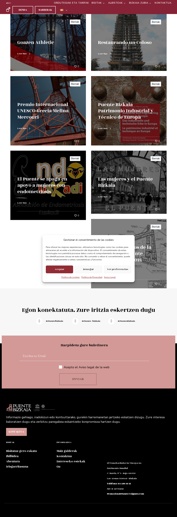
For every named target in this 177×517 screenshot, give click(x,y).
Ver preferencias (117, 269)
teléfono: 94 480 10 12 (119, 483)
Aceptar (59, 269)
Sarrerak (45, 10)
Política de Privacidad (91, 277)
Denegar (88, 269)
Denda (23, 10)
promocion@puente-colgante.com (125, 493)
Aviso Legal (110, 277)
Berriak (75, 22)
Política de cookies (70, 277)
